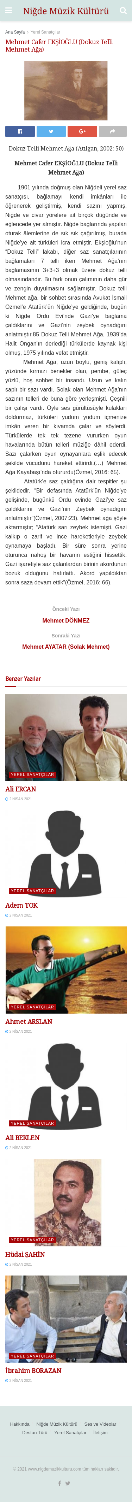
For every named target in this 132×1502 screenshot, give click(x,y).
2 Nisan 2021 (18, 799)
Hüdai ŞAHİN (25, 1254)
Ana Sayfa (15, 32)
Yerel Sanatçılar (45, 32)
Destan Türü (34, 1432)
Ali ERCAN (20, 789)
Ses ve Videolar (100, 1424)
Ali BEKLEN (22, 1138)
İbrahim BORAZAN (33, 1370)
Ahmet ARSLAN (28, 1021)
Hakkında (20, 1424)
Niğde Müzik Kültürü (56, 1424)
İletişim (100, 1432)
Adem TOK (21, 905)
